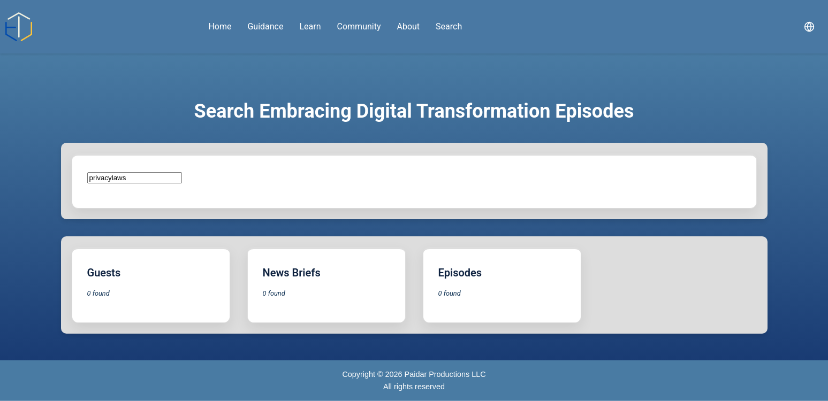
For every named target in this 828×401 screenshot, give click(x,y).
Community (359, 26)
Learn (310, 26)
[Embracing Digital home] (18, 26)
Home (219, 26)
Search (449, 26)
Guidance (265, 26)
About (408, 26)
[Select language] (809, 26)
